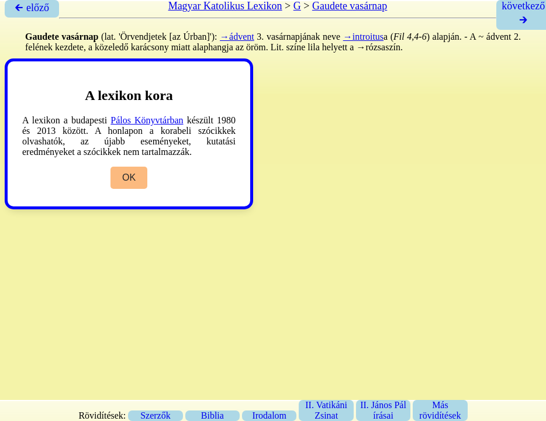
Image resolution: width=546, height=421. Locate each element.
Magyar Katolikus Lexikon (225, 6)
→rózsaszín (378, 47)
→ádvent (237, 37)
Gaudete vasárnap (349, 6)
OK (129, 177)
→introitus (363, 37)
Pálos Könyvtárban (146, 120)
